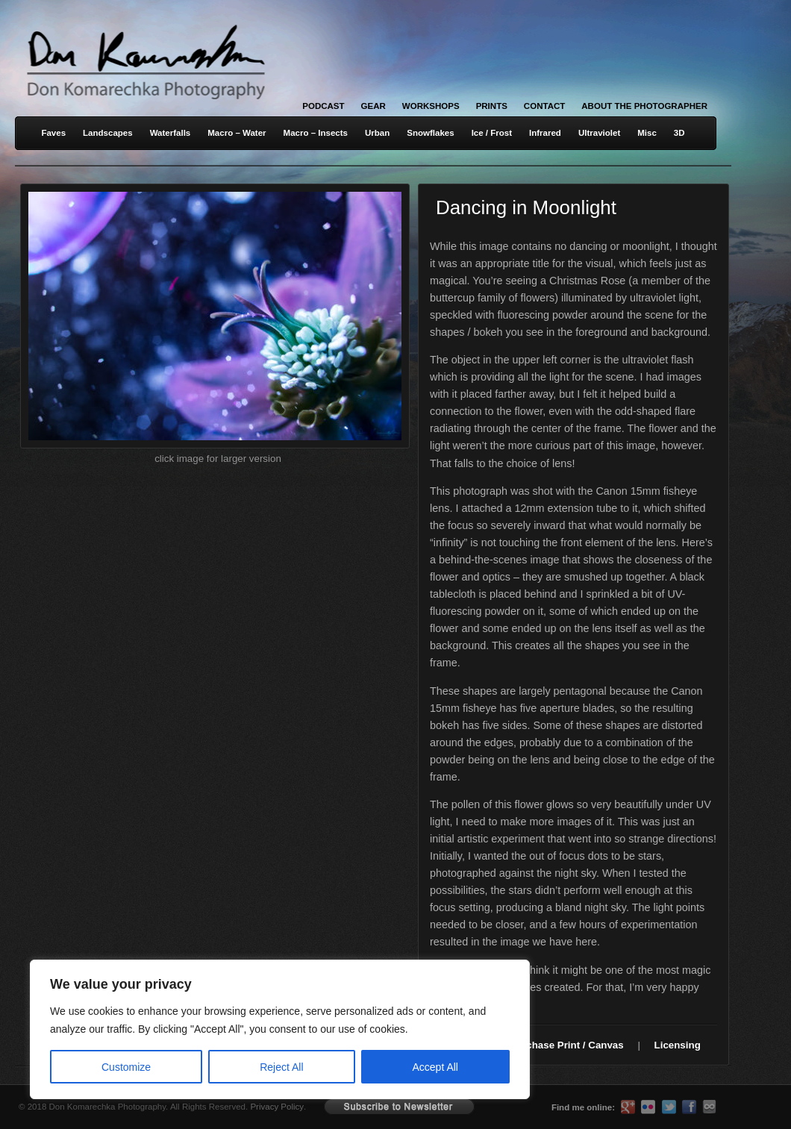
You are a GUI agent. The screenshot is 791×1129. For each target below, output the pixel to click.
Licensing (677, 1045)
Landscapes (108, 132)
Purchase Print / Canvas (567, 1045)
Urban (377, 132)
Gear (373, 105)
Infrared (545, 132)
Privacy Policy (277, 1106)
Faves (53, 132)
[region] (194, 1029)
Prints (491, 105)
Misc (647, 132)
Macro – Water (236, 132)
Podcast (323, 105)
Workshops (431, 105)
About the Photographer (644, 105)
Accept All (435, 1067)
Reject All (281, 1067)
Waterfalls (170, 132)
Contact (544, 105)
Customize (126, 1067)
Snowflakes (430, 132)
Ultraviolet (599, 132)
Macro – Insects (316, 132)
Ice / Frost (492, 132)
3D (679, 132)
